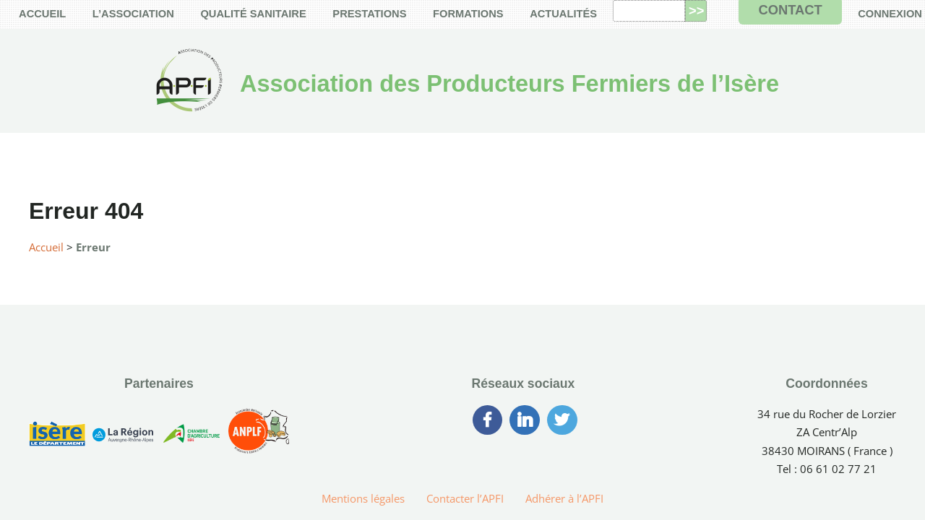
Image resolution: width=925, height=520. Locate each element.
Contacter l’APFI (465, 498)
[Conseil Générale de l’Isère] (57, 436)
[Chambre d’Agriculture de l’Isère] (190, 436)
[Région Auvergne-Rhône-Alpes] (122, 436)
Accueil (46, 247)
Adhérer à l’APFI (564, 498)
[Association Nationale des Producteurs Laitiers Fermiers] (258, 437)
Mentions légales (363, 498)
